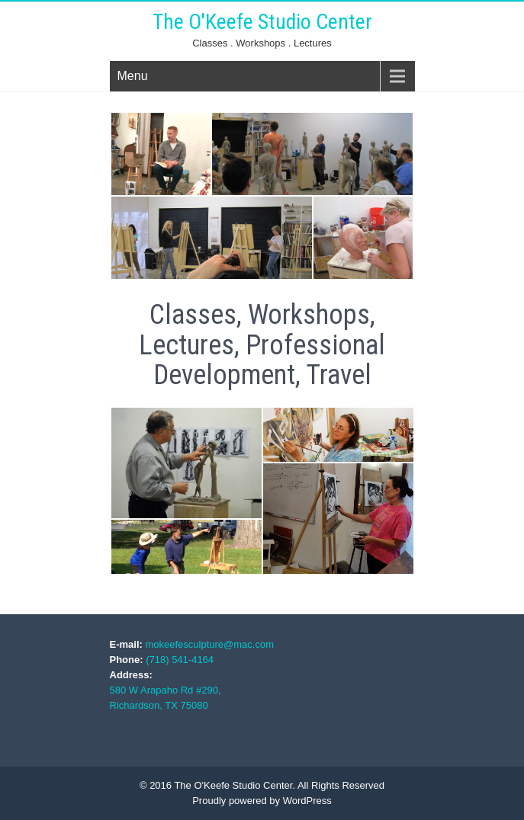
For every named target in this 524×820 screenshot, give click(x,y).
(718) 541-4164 (180, 659)
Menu (132, 75)
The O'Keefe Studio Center (262, 21)
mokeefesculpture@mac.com (209, 644)
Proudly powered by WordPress (262, 800)
